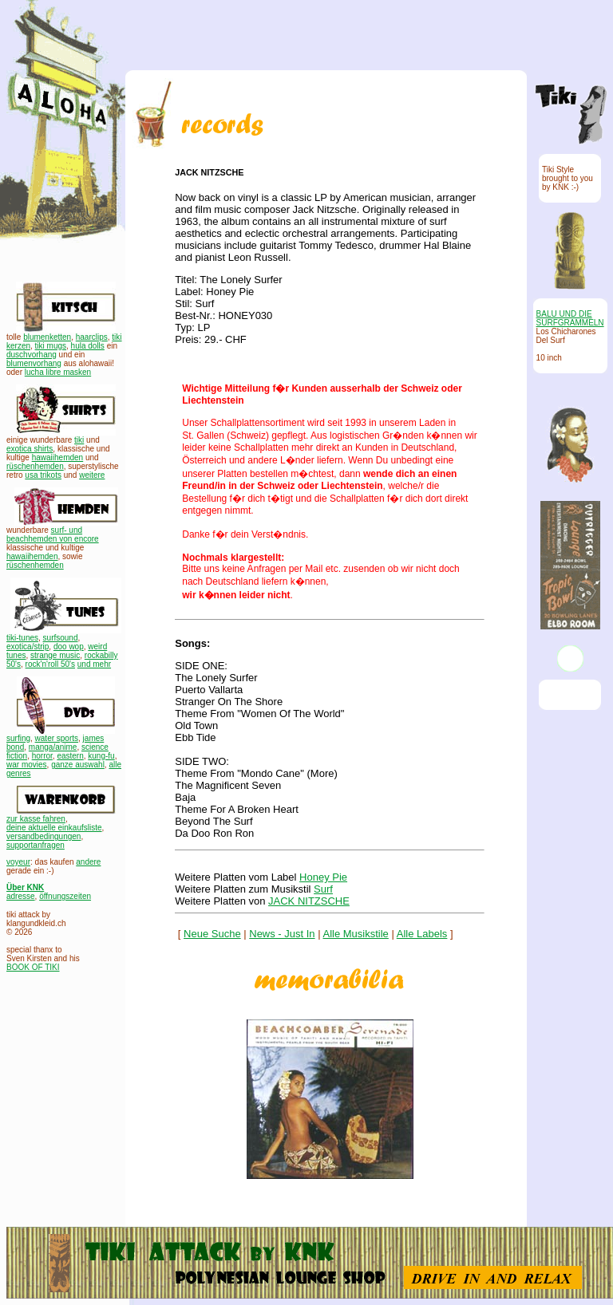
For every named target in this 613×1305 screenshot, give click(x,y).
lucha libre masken (58, 372)
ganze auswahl (78, 764)
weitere (92, 475)
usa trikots (43, 475)
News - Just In (281, 934)
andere (88, 862)
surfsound (60, 637)
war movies (26, 764)
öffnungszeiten (65, 896)
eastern (70, 755)
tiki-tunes (22, 637)
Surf (323, 889)
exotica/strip (27, 646)
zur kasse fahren (35, 818)
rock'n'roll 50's (50, 664)
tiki (79, 440)
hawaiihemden (58, 457)
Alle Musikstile (356, 934)
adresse (20, 896)
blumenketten (47, 337)
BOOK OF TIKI (33, 967)
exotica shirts (29, 448)
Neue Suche (212, 934)
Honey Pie (323, 877)
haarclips (92, 337)
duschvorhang (31, 354)
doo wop (68, 646)
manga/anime (53, 747)
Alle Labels (422, 934)
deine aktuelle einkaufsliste (54, 827)
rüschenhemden (35, 466)
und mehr (94, 664)
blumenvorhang (33, 363)
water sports (56, 738)
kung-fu (101, 755)
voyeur (18, 862)
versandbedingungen (43, 836)
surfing (18, 738)
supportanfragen (35, 845)
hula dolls (88, 345)
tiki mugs (50, 345)
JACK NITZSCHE (309, 901)
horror (42, 755)
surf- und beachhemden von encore (52, 534)
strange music (55, 655)
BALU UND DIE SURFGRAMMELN (570, 318)
